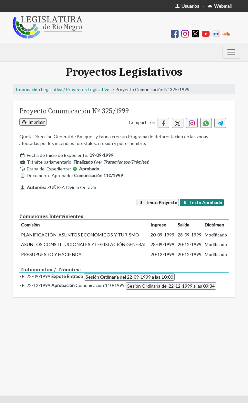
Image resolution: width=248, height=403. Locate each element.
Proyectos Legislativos (89, 89)
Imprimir (33, 122)
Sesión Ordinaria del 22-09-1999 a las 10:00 (129, 277)
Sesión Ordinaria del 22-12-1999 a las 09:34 (171, 286)
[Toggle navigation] (231, 52)
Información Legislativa (39, 89)
